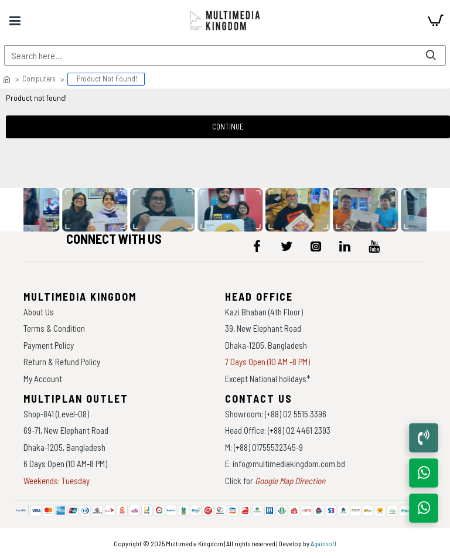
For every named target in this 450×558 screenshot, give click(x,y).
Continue (228, 126)
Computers (39, 78)
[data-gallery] (95, 210)
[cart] (435, 20)
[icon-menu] (257, 246)
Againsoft (324, 543)
